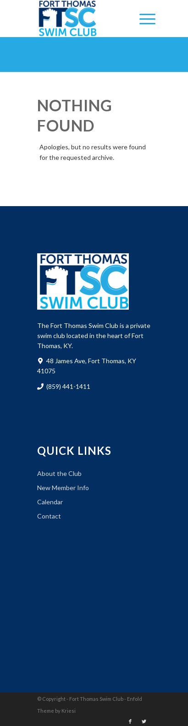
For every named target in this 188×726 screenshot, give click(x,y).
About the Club (59, 473)
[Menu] (142, 18)
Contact (49, 516)
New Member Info (63, 487)
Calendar (50, 502)
